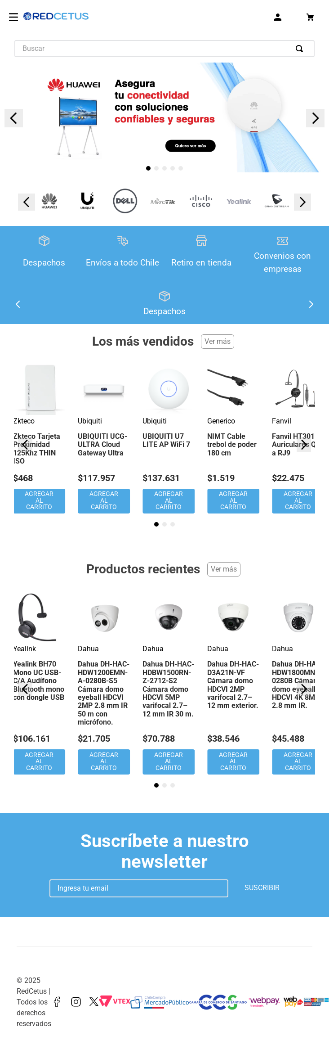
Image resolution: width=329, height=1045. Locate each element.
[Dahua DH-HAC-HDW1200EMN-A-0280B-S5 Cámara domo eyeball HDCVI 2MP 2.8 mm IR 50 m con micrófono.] (104, 683)
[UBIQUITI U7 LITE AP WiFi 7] (168, 439)
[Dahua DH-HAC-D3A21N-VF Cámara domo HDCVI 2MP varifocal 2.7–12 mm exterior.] (233, 683)
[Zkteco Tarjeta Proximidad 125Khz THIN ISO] (39, 439)
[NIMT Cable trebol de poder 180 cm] (233, 439)
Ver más (218, 341)
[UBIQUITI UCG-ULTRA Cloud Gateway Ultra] (104, 439)
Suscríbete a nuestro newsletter (164, 851)
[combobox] (164, 48)
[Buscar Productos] (301, 48)
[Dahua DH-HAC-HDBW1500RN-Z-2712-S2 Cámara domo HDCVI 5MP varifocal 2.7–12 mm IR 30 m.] (168, 683)
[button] (148, 168)
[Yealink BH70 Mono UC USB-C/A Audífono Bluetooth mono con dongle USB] (39, 683)
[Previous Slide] (13, 118)
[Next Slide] (315, 118)
